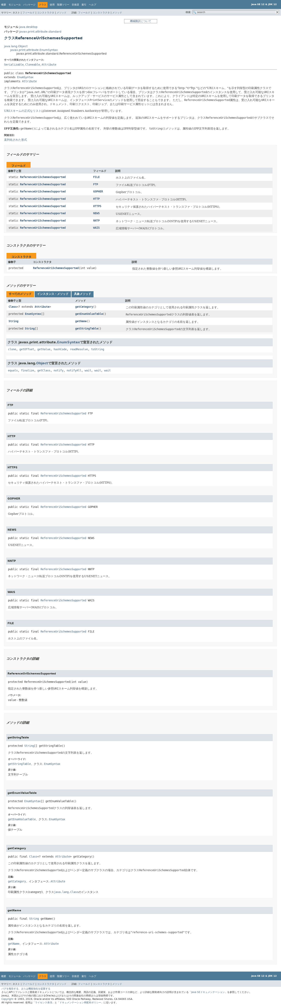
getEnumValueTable (89, 314)
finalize (27, 370)
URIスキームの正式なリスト (22, 110)
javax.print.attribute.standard (40, 31)
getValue (43, 349)
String (13, 321)
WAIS (96, 228)
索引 (84, 4)
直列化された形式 (15, 139)
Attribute (49, 64)
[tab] (20, 294)
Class (13, 307)
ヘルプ (92, 4)
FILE (96, 177)
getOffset (26, 349)
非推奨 (75, 4)
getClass (43, 370)
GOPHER (98, 191)
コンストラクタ (45, 12)
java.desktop (28, 27)
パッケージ (29, 4)
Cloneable (32, 64)
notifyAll (74, 370)
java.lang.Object (16, 46)
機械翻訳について (140, 21)
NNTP (96, 220)
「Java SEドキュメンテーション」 (208, 992)
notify (58, 370)
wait (88, 370)
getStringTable (86, 328)
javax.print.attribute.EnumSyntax (34, 50)
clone (12, 349)
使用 (52, 4)
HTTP (96, 199)
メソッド (61, 12)
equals (13, 370)
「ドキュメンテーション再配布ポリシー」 (80, 1002)
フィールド (28, 12)
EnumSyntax (25, 77)
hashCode (60, 349)
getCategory (84, 307)
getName (81, 321)
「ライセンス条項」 (44, 1002)
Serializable (14, 64)
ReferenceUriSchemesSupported (43, 177)
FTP (95, 184)
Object (42, 363)
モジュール (15, 4)
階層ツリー (63, 4)
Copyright (7, 999)
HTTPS (97, 206)
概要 (3, 4)
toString (97, 349)
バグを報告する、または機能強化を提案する (25, 988)
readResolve (79, 349)
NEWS (96, 213)
